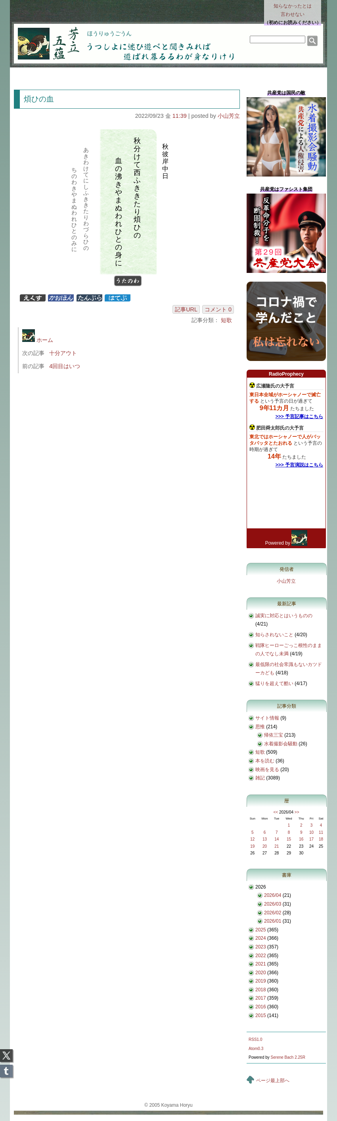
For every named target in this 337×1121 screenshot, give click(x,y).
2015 (260, 1015)
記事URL (186, 309)
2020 (260, 972)
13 (264, 839)
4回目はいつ (64, 366)
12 (252, 839)
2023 (260, 947)
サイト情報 (267, 718)
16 (301, 839)
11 (321, 832)
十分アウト (63, 353)
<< (275, 812)
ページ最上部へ (272, 1080)
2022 (260, 955)
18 (321, 839)
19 (252, 846)
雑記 (260, 778)
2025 (260, 930)
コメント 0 (218, 309)
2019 (260, 981)
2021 (260, 964)
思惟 (260, 726)
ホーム (37, 340)
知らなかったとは (292, 11)
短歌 (226, 320)
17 (311, 839)
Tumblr (6, 1068)
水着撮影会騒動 (280, 744)
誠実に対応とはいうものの (283, 615)
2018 (260, 989)
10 (311, 832)
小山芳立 (229, 116)
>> (297, 812)
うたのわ (127, 281)
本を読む (264, 761)
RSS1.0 (255, 1039)
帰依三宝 (273, 735)
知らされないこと (274, 634)
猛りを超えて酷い (274, 683)
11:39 (179, 116)
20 (264, 846)
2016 (260, 1007)
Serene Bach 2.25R (288, 1057)
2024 (260, 938)
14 (276, 839)
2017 (260, 998)
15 (289, 839)
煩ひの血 (39, 99)
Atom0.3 (256, 1048)
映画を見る (267, 769)
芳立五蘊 (43, 38)
